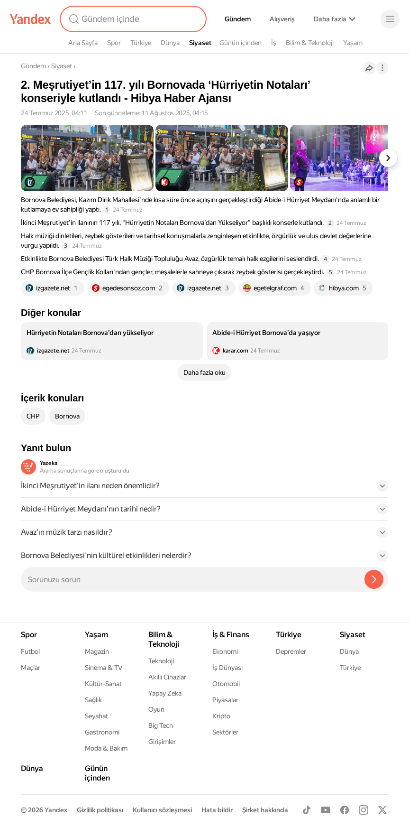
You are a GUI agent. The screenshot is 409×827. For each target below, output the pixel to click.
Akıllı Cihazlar (167, 677)
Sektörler (225, 732)
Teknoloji (161, 661)
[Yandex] (30, 19)
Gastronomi (102, 732)
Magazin (97, 651)
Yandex (56, 810)
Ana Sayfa (83, 42)
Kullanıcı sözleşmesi (162, 810)
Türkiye (140, 42)
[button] (204, 488)
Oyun (156, 709)
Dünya (170, 42)
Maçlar (30, 667)
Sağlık (93, 700)
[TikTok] (306, 809)
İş (273, 42)
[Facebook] (344, 809)
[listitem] (112, 341)
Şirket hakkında (265, 810)
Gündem (238, 19)
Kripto (221, 716)
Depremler (291, 651)
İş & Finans (230, 634)
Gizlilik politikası (100, 810)
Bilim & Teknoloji (310, 42)
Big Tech (160, 725)
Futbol (30, 651)
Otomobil (226, 684)
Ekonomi (225, 651)
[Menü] (390, 18)
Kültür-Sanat (103, 684)
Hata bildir (217, 810)
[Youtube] (325, 809)
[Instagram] (363, 809)
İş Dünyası (227, 667)
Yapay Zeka (165, 693)
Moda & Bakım (106, 748)
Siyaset (200, 42)
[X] (382, 809)
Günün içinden (240, 42)
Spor (114, 42)
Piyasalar (225, 700)
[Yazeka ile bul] (373, 579)
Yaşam (353, 42)
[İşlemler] (382, 67)
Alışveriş (282, 19)
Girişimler (162, 741)
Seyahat (96, 716)
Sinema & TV (103, 667)
